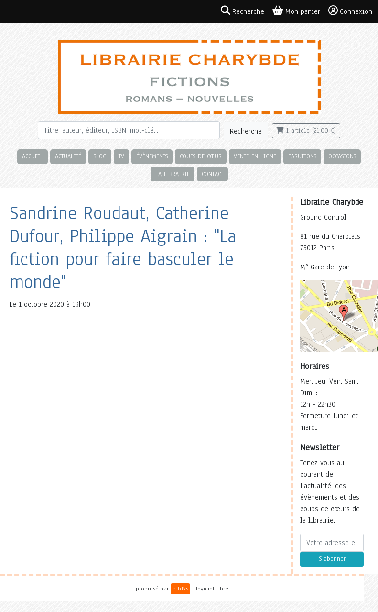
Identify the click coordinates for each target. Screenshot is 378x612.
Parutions (302, 156)
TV (121, 156)
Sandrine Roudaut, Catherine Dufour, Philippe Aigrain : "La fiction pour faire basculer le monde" (123, 247)
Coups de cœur (201, 156)
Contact (212, 174)
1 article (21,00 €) (306, 130)
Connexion (350, 11)
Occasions (342, 156)
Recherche (246, 131)
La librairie (172, 174)
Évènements (152, 156)
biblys (180, 588)
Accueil (32, 156)
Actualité (68, 156)
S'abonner (332, 559)
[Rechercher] (129, 130)
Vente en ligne (255, 156)
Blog (100, 156)
